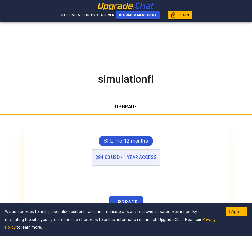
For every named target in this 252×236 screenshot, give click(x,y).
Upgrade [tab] (126, 107)
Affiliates (71, 15)
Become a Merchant (138, 15)
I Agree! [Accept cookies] (236, 211)
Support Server (99, 15)
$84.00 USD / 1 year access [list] (126, 157)
